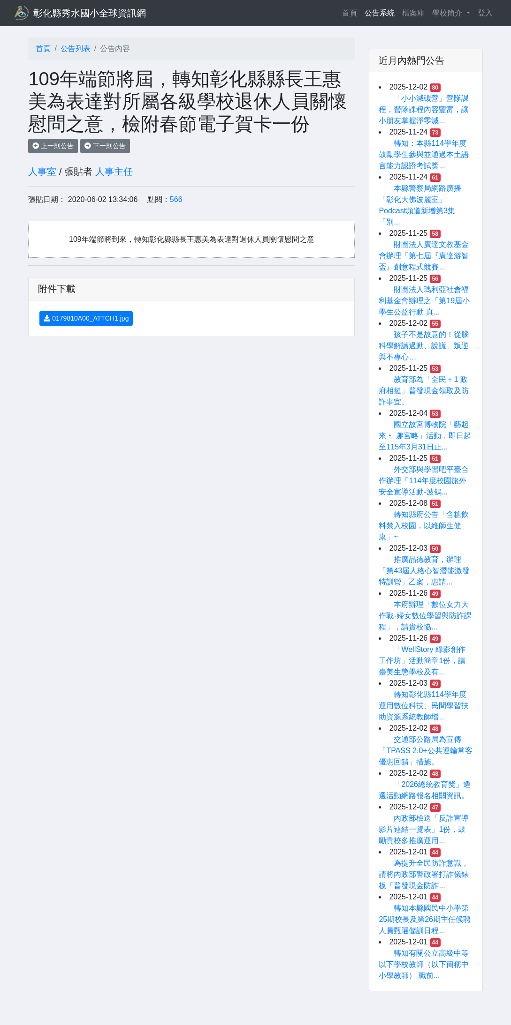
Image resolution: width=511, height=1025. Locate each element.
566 (176, 199)
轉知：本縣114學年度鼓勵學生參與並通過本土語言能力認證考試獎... (424, 154)
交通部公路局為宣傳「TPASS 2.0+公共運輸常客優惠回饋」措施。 (425, 750)
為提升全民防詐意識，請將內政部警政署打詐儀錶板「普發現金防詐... (424, 874)
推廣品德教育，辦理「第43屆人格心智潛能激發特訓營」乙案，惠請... (424, 570)
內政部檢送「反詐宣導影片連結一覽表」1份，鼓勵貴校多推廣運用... (424, 829)
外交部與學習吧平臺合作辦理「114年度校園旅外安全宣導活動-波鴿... (424, 480)
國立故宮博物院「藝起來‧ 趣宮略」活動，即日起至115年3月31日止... (425, 435)
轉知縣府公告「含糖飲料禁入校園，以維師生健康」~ (424, 525)
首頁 (351, 12)
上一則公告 (53, 146)
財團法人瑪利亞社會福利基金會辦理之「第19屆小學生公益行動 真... (424, 300)
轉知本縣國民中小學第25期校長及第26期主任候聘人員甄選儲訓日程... (425, 919)
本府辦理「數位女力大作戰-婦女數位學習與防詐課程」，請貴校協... (425, 615)
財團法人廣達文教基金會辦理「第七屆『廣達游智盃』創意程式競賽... (424, 255)
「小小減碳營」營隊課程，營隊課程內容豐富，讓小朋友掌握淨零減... (424, 109)
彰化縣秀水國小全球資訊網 (89, 13)
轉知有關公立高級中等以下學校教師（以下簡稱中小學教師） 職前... (424, 964)
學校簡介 (448, 13)
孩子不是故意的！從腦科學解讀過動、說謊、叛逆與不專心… (424, 345)
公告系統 (380, 13)
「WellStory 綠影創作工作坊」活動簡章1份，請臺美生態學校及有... (422, 660)
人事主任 (114, 171)
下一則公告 (105, 146)
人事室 (42, 171)
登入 (485, 13)
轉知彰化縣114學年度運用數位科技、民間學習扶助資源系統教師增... (424, 705)
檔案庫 (413, 13)
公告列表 (76, 48)
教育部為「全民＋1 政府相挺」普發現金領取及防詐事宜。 (424, 390)
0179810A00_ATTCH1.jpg (86, 318)
